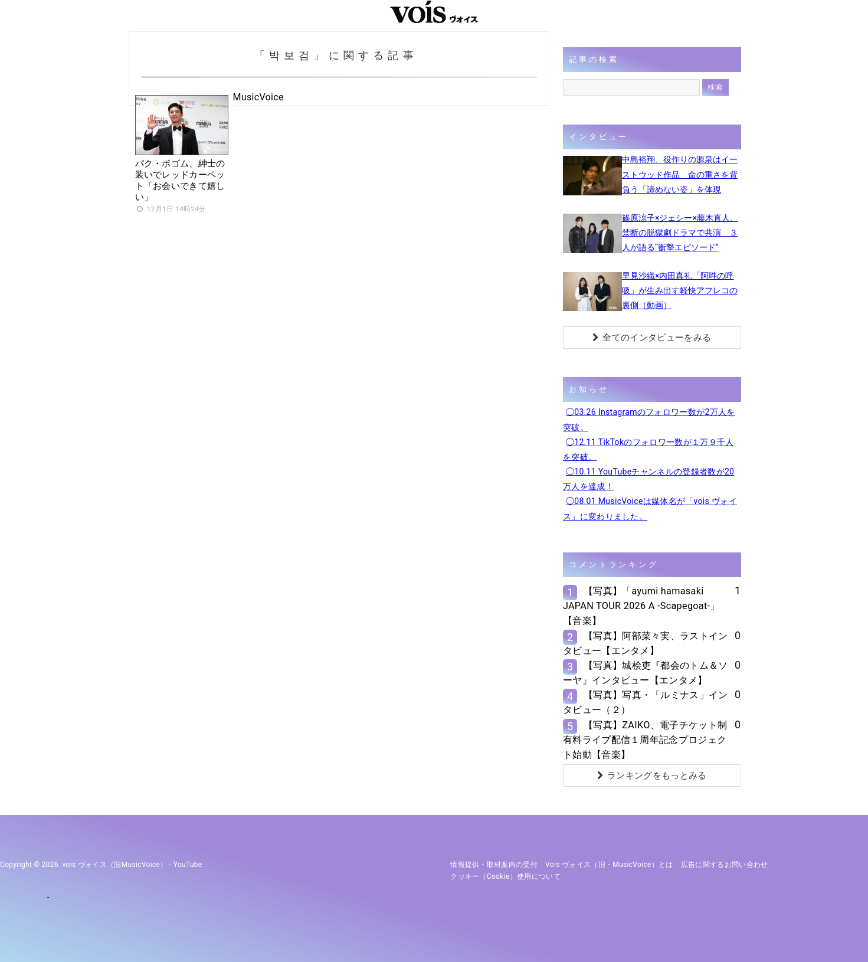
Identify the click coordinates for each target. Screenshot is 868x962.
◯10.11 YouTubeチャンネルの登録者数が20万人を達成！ (648, 479)
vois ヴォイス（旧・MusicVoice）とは (609, 864)
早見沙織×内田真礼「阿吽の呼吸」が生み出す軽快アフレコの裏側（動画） (680, 290)
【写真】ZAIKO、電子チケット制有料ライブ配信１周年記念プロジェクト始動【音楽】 (645, 739)
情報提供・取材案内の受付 (494, 864)
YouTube (187, 864)
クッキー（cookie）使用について (505, 876)
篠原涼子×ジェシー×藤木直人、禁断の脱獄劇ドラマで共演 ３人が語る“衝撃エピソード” (680, 232)
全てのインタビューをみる (651, 337)
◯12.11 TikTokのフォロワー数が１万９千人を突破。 (648, 449)
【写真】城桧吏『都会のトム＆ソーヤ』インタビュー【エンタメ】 (645, 673)
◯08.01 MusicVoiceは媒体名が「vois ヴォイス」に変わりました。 (650, 508)
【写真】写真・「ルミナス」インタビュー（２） (645, 702)
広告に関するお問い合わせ (724, 864)
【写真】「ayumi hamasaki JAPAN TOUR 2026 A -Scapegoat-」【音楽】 (641, 605)
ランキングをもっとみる (652, 775)
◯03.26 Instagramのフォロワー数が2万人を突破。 (649, 419)
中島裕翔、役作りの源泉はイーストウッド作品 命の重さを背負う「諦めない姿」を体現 (680, 174)
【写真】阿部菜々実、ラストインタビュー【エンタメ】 (645, 643)
